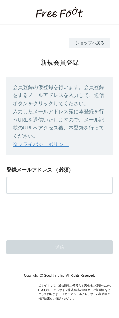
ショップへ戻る (90, 43)
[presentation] (54, 215)
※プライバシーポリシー (41, 144)
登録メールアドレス (29, 170)
